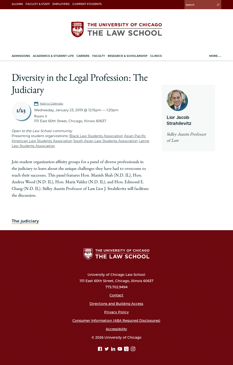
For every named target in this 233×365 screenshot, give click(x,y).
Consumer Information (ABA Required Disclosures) (116, 321)
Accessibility (116, 329)
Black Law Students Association (96, 136)
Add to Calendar (51, 103)
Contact (116, 295)
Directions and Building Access (116, 304)
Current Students (87, 4)
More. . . (215, 56)
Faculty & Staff (38, 4)
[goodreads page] (127, 349)
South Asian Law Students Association (105, 141)
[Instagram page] (133, 349)
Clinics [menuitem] (156, 56)
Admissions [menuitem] (21, 56)
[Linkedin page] (114, 349)
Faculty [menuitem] (98, 56)
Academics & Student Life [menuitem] (53, 56)
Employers (61, 4)
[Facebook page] (100, 349)
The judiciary (25, 221)
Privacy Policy (116, 312)
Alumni (17, 4)
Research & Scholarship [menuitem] (127, 56)
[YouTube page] (120, 349)
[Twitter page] (107, 349)
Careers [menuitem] (83, 56)
